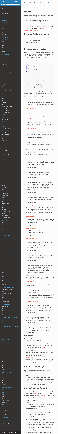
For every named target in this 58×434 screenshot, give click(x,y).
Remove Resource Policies (7, 146)
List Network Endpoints (7, 301)
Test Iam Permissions (6, 76)
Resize (3, 148)
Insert (3, 28)
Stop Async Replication (6, 156)
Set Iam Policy (5, 74)
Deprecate (4, 396)
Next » (16, 432)
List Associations (5, 203)
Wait (3, 314)
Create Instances (5, 425)
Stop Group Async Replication (8, 158)
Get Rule (3, 197)
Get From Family (5, 400)
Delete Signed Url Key (6, 60)
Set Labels (4, 34)
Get (2, 15)
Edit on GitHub (50, 2)
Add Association (5, 183)
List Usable (4, 102)
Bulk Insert (4, 132)
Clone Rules (4, 187)
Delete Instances (5, 429)
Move (3, 32)
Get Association (5, 193)
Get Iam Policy (5, 64)
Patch (3, 49)
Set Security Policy (5, 110)
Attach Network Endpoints (7, 289)
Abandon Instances (6, 419)
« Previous (10, 432)
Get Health (4, 94)
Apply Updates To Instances (7, 423)
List (2, 17)
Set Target (4, 252)
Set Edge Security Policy (7, 72)
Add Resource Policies (6, 128)
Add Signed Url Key (6, 56)
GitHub (4, 432)
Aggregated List (5, 13)
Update (3, 51)
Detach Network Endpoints (7, 293)
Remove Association (6, 211)
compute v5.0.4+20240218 (11, 1)
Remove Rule (4, 213)
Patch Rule (4, 209)
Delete (3, 24)
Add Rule (3, 185)
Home (3, 8)
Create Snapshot (5, 134)
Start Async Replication (6, 154)
